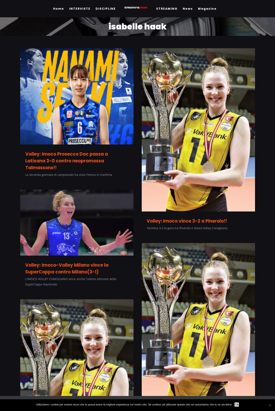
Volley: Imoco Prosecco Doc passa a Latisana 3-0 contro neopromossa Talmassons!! (66, 161)
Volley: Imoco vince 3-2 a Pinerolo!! (181, 221)
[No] (270, 405)
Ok (237, 404)
